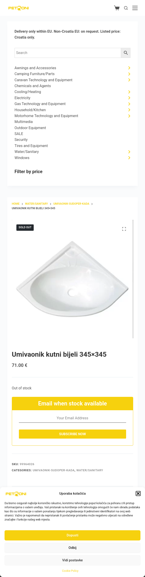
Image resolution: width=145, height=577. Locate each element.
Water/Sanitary (89, 470)
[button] (138, 493)
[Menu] (135, 8)
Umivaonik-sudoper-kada (54, 470)
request (92, 31)
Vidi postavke (72, 560)
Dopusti (73, 535)
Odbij (72, 548)
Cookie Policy (70, 570)
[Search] (126, 8)
